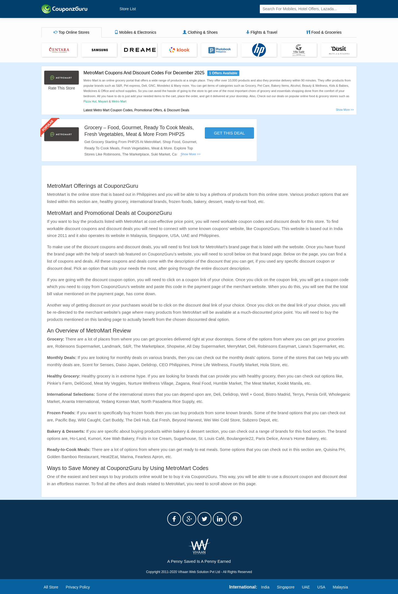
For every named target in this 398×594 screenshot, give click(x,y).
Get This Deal (229, 133)
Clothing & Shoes (200, 32)
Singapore (286, 587)
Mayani (103, 101)
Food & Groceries (324, 32)
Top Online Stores (71, 32)
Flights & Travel (261, 32)
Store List (128, 9)
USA (321, 587)
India (265, 587)
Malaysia (340, 587)
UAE (306, 587)
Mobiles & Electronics (135, 32)
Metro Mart (119, 101)
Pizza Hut (89, 101)
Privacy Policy (78, 587)
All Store (51, 587)
